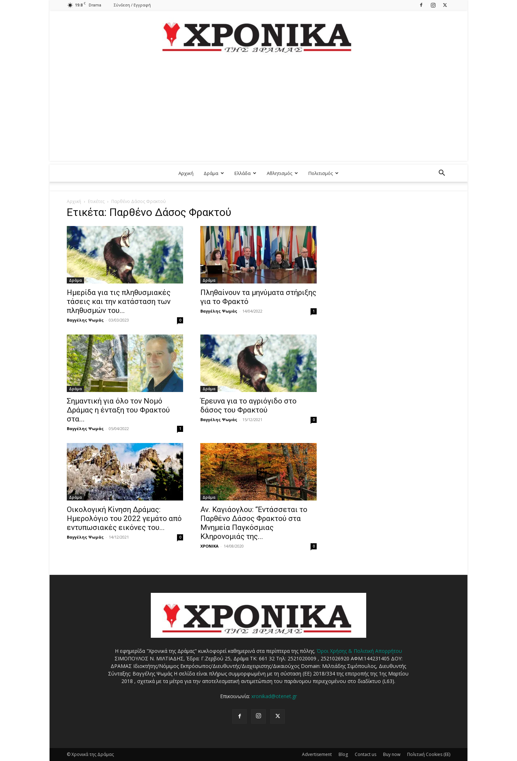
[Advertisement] (258, 110)
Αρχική (186, 173)
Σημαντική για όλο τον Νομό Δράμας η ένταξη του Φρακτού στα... (118, 410)
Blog (343, 754)
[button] (441, 173)
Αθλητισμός (282, 173)
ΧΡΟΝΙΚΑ (209, 546)
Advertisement (317, 754)
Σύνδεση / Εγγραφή (132, 5)
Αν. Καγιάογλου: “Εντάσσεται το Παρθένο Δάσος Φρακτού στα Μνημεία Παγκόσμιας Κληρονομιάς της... (253, 523)
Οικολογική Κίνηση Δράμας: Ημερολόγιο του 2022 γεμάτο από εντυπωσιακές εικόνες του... (124, 518)
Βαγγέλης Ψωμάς (85, 320)
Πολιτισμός (323, 173)
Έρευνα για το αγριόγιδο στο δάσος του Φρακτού (248, 405)
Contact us (365, 754)
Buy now (391, 754)
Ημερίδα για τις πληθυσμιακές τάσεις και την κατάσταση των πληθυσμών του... (119, 301)
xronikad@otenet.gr (274, 696)
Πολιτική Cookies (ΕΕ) (428, 754)
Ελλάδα (245, 173)
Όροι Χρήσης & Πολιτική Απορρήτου (359, 650)
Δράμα (214, 173)
